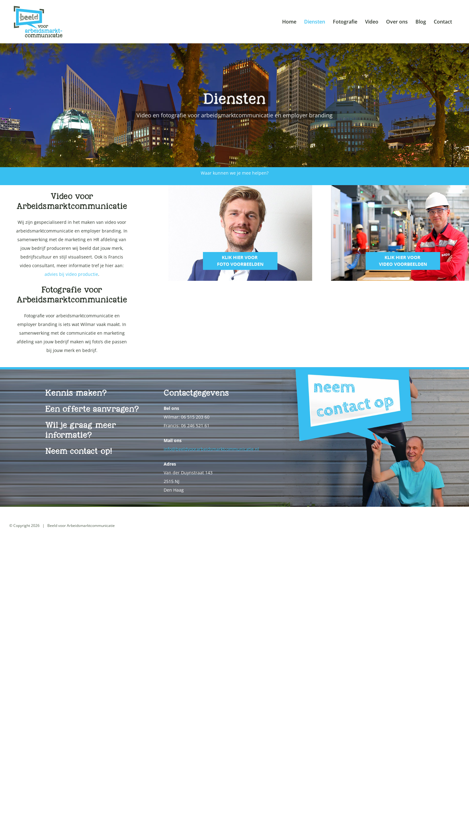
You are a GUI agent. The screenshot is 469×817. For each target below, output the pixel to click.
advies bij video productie (71, 274)
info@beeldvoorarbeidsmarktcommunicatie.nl (211, 449)
